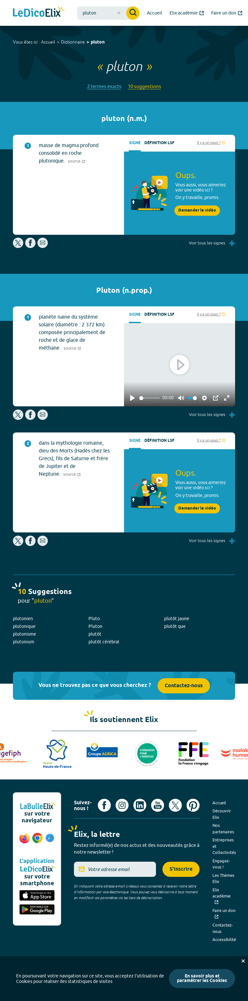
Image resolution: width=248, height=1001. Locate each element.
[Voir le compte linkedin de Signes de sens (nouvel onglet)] (139, 805)
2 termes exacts (104, 86)
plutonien (23, 618)
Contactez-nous (184, 685)
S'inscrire (181, 869)
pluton (98, 42)
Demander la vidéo (197, 210)
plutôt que (175, 626)
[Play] (132, 398)
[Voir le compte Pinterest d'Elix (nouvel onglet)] (193, 805)
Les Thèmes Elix (223, 878)
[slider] (149, 398)
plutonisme (24, 634)
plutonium (23, 641)
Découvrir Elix (221, 814)
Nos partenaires (223, 828)
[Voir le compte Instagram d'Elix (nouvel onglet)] (122, 805)
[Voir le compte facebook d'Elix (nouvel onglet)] (104, 805)
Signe (134, 143)
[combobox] (108, 13)
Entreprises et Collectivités (224, 846)
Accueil (48, 42)
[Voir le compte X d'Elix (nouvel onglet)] (175, 805)
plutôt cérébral (103, 641)
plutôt (94, 634)
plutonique (24, 626)
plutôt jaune (176, 618)
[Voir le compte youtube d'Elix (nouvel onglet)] (157, 805)
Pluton (95, 626)
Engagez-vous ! (221, 864)
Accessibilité (224, 939)
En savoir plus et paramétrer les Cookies (202, 978)
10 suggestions (144, 86)
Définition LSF (159, 143)
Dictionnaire (73, 42)
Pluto (94, 618)
